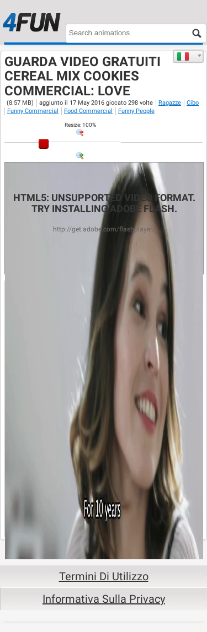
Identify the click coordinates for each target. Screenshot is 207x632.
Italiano (183, 56)
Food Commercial (88, 111)
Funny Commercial (33, 111)
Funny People (136, 111)
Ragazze (169, 102)
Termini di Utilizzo (103, 576)
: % (80, 125)
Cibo (193, 102)
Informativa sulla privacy (104, 599)
